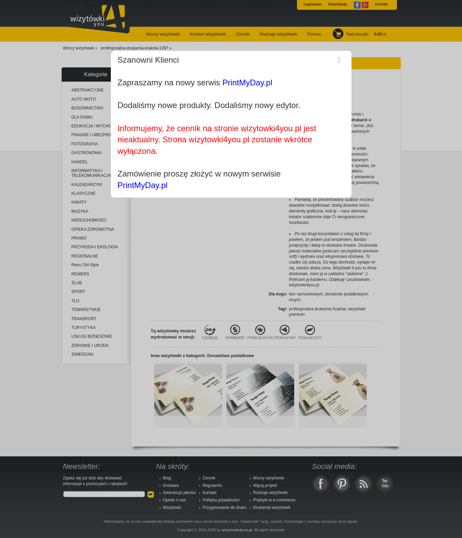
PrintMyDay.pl (247, 82)
